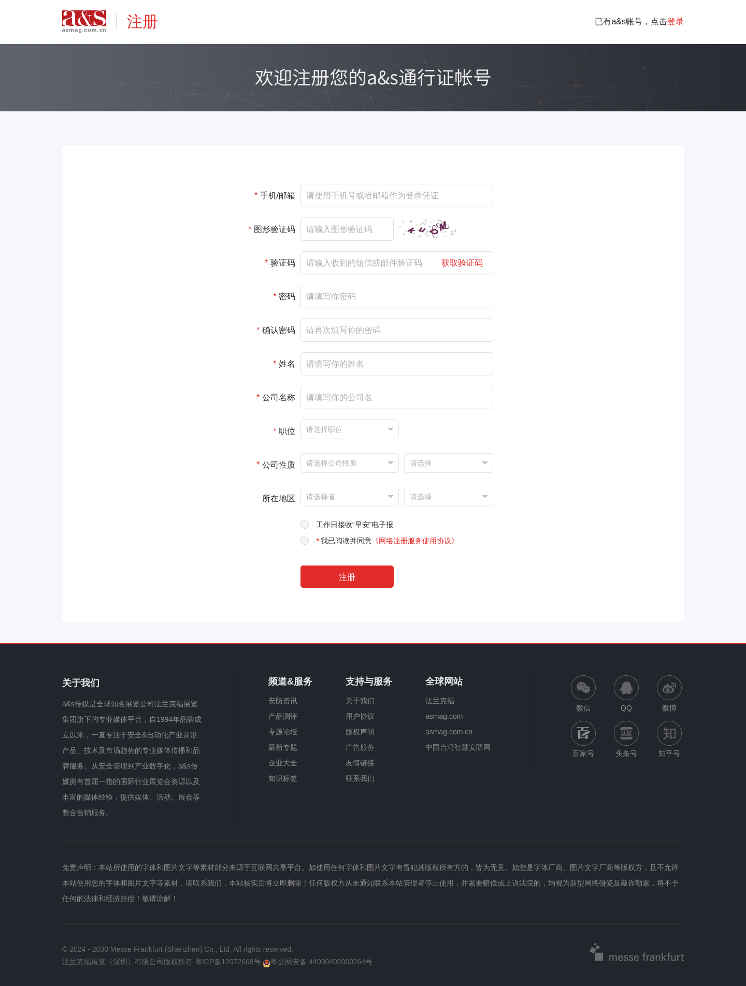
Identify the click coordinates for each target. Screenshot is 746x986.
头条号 (626, 739)
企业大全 (282, 763)
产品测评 (282, 716)
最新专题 (282, 747)
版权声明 (360, 732)
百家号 (583, 739)
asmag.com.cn (448, 732)
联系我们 (360, 778)
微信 (583, 693)
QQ (626, 693)
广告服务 (360, 747)
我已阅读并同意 (387, 540)
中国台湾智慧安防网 (458, 747)
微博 (669, 693)
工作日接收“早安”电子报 (354, 524)
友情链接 (360, 763)
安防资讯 (282, 701)
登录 (675, 21)
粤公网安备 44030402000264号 (317, 962)
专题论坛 (282, 732)
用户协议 (360, 716)
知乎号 (669, 739)
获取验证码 (462, 262)
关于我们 (360, 701)
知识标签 (282, 778)
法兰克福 (439, 701)
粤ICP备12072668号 (228, 962)
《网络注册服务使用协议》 (414, 540)
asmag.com (444, 716)
